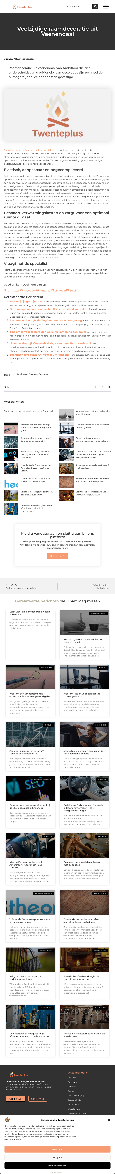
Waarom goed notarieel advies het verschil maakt (83, 641)
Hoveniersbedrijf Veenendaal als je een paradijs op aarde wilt (50, 343)
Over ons (72, 1077)
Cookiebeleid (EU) (76, 1095)
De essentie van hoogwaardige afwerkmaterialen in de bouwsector (36, 508)
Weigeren (57, 1157)
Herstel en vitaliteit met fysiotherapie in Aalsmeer (84, 1035)
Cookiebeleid (56, 1172)
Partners (72, 1086)
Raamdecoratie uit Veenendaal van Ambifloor (29, 150)
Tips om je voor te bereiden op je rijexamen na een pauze (48, 331)
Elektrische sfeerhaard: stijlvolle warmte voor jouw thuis (81, 977)
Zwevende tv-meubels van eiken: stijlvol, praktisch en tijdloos (81, 920)
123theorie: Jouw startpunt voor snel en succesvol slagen (29, 920)
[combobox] (78, 6)
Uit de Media (73, 1104)
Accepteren (57, 1149)
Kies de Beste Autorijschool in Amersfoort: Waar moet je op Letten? (36, 468)
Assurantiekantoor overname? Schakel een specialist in (26, 752)
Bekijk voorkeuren (57, 1165)
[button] (109, 1120)
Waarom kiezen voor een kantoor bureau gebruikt (82, 695)
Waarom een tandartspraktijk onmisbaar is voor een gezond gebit (36, 427)
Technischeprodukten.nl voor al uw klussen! (39, 354)
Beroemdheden (75, 1100)
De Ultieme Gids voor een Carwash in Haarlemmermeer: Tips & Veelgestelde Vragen (93, 454)
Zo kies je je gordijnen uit (27, 301)
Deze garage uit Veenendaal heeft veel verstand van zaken (49, 309)
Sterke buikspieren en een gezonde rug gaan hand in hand (83, 752)
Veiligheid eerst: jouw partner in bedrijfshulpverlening (27, 977)
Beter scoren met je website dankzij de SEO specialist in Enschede (35, 454)
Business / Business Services (19, 59)
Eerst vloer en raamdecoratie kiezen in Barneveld (28, 411)
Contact (71, 1091)
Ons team (72, 1082)
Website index (74, 1109)
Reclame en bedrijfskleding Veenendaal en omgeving (46, 320)
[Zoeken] (95, 6)
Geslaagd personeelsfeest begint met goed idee (82, 863)
